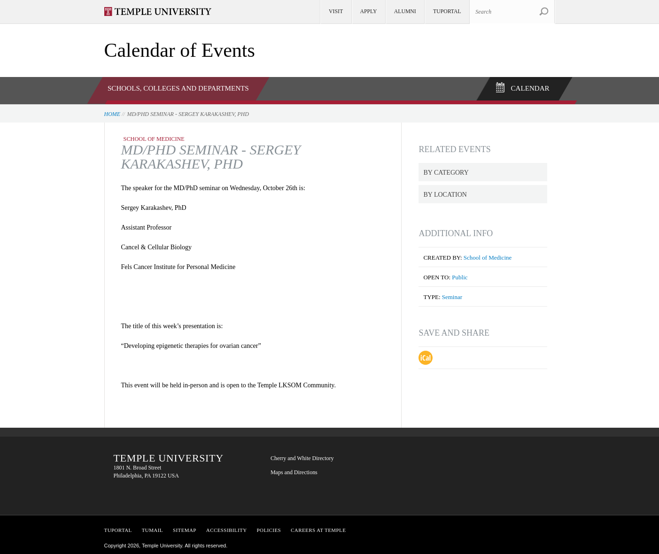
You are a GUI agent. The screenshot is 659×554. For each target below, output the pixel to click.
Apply (368, 11)
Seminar (452, 294)
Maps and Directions (294, 470)
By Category (445, 170)
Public (459, 274)
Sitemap (184, 528)
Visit (336, 11)
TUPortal (118, 528)
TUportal (447, 11)
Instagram (447, 487)
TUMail (152, 528)
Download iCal (426, 355)
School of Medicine (488, 255)
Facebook (418, 458)
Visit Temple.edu (162, 11)
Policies (269, 528)
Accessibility (226, 528)
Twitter (447, 458)
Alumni (405, 11)
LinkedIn (475, 458)
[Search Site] (512, 11)
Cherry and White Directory (302, 456)
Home (112, 111)
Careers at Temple (318, 528)
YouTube (418, 487)
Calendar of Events (179, 50)
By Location (444, 192)
